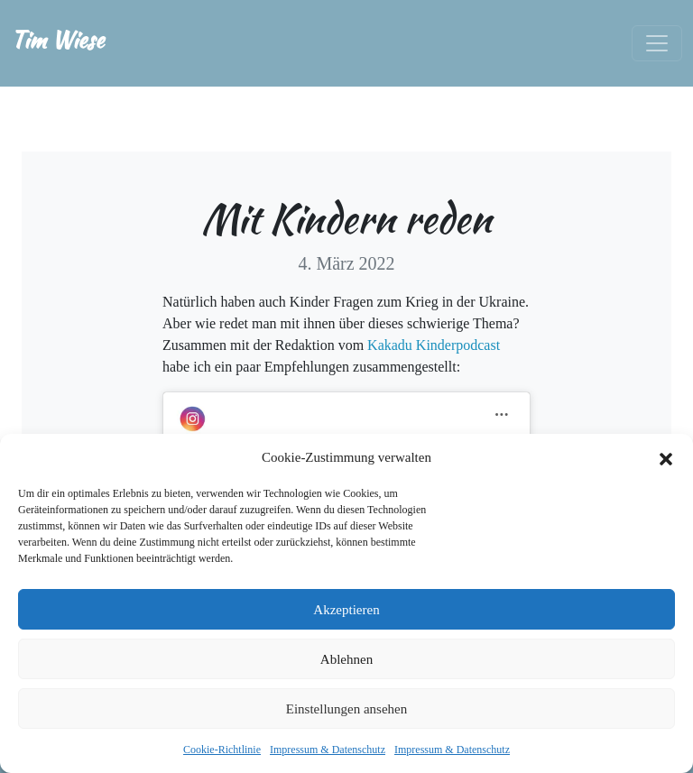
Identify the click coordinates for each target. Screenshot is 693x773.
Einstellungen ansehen (347, 709)
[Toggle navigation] (657, 43)
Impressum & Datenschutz (327, 749)
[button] (666, 457)
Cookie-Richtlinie (222, 749)
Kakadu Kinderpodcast (433, 345)
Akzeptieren (346, 610)
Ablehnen (346, 659)
